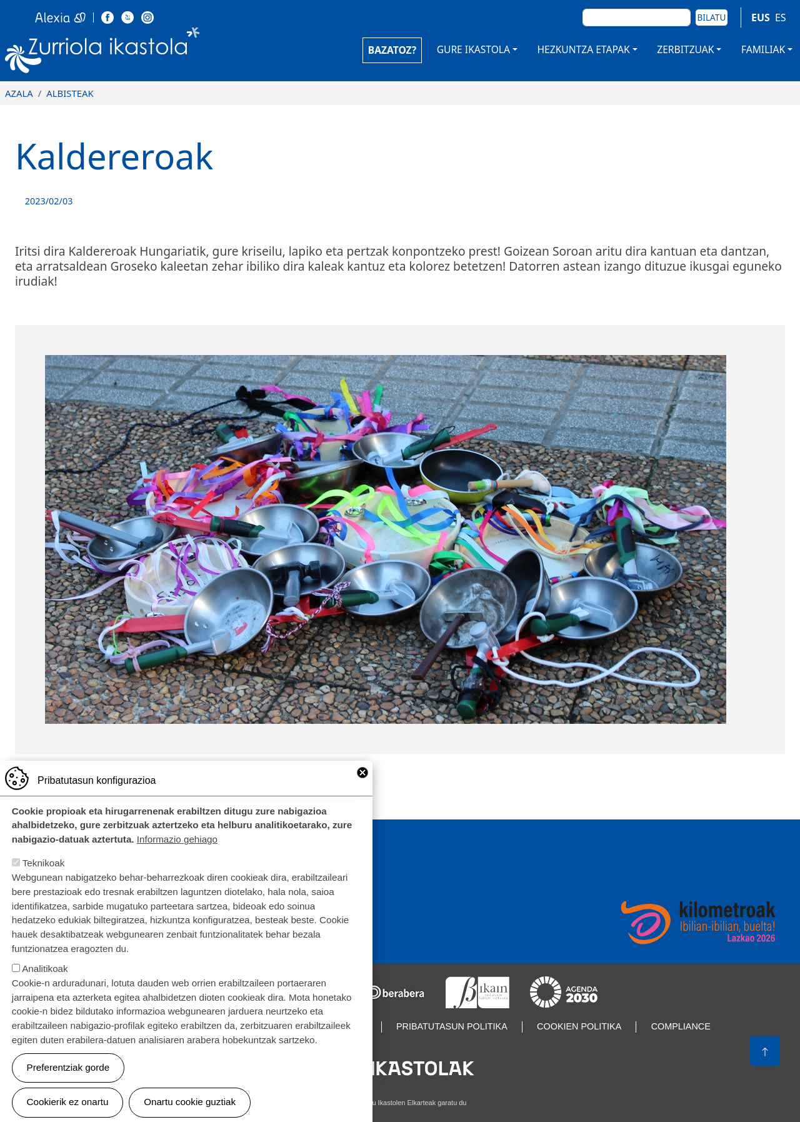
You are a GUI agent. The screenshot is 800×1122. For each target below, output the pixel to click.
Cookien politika (579, 1026)
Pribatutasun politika (452, 1026)
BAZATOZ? (392, 50)
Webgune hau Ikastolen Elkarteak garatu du (400, 1102)
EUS (760, 17)
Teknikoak (43, 878)
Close (362, 788)
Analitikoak (45, 984)
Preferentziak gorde (68, 1083)
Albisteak (69, 93)
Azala (19, 93)
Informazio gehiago (177, 854)
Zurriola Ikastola (102, 53)
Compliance (681, 1026)
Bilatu (712, 17)
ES (780, 17)
